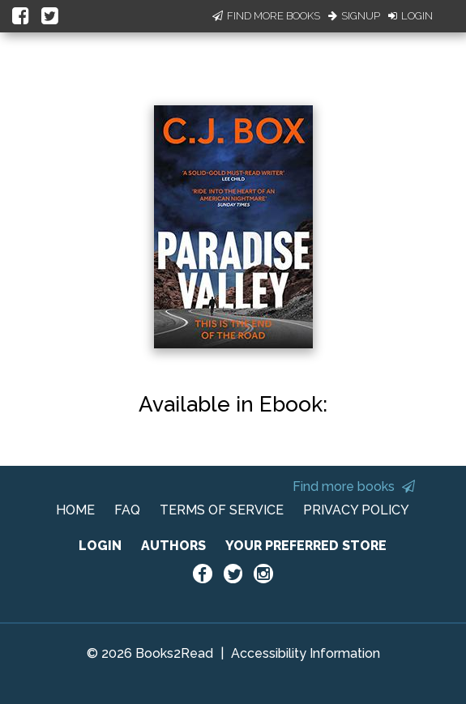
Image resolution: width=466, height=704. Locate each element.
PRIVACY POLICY (356, 510)
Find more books (354, 486)
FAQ (127, 510)
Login (410, 16)
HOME (75, 510)
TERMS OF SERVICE (222, 510)
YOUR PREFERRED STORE (306, 545)
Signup (354, 16)
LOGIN (100, 545)
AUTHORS (173, 545)
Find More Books (266, 16)
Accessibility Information (305, 653)
